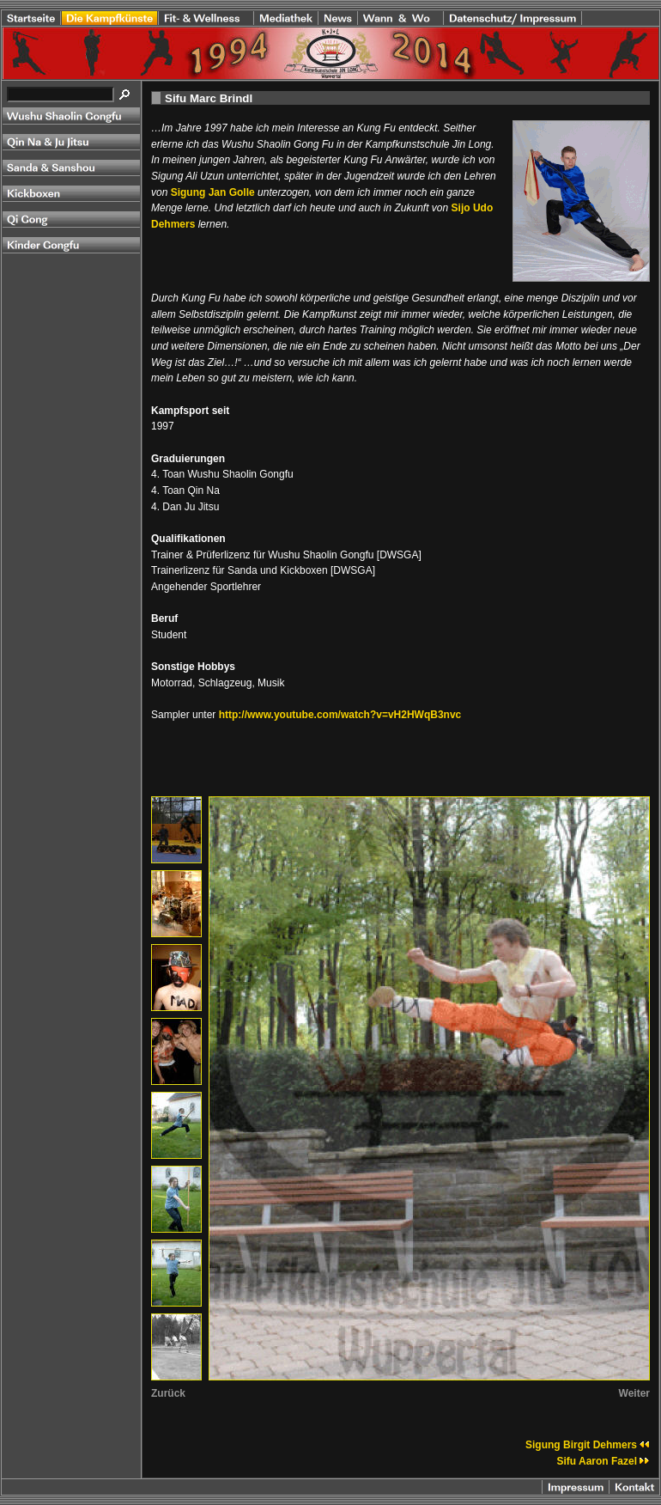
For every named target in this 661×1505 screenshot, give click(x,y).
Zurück (168, 1393)
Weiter (634, 1393)
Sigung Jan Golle (213, 192)
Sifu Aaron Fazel (603, 1461)
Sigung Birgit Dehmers (587, 1445)
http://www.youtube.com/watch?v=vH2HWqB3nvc (340, 715)
